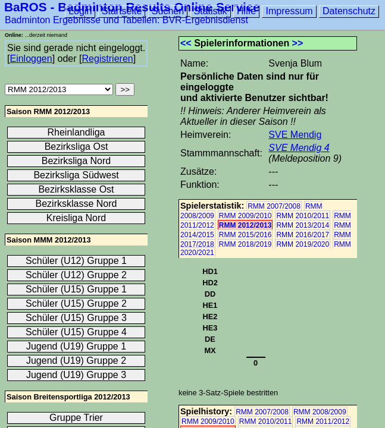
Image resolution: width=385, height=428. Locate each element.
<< (186, 43)
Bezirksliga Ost (76, 146)
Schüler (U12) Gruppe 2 (76, 275)
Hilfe (246, 11)
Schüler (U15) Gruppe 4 (76, 332)
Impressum (288, 11)
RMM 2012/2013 (245, 225)
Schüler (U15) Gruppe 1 (76, 289)
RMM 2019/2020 (302, 244)
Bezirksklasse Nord (76, 204)
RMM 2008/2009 (319, 412)
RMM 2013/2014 (302, 225)
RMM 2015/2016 (245, 235)
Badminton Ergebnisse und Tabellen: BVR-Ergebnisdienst (126, 20)
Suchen (168, 11)
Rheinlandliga (76, 132)
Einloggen (31, 59)
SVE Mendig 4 (298, 148)
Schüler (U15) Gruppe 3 (76, 318)
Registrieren (107, 59)
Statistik (210, 11)
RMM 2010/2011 (302, 216)
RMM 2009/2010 (245, 216)
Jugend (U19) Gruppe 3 (76, 375)
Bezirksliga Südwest (75, 175)
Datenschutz (349, 11)
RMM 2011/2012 (322, 421)
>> (297, 43)
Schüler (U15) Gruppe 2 (76, 303)
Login (80, 11)
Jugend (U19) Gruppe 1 (76, 346)
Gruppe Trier (76, 418)
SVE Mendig (294, 135)
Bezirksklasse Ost (76, 189)
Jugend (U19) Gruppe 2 (76, 360)
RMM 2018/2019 (245, 244)
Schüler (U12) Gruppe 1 (76, 261)
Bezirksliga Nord (76, 161)
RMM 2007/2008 (274, 206)
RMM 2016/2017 (302, 235)
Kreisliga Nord (76, 218)
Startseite (122, 11)
